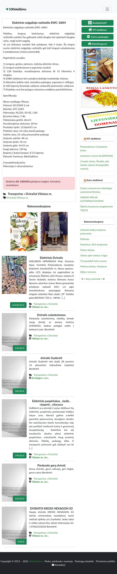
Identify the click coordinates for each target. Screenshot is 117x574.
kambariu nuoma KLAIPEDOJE (96, 155)
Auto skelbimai (95, 180)
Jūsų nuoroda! (92, 278)
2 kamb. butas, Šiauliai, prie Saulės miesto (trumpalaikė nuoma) (94, 165)
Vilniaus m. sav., (40, 307)
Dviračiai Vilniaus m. (17, 197)
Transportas (40, 303)
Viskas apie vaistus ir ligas (93, 255)
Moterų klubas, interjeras (93, 266)
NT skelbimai (94, 138)
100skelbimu (15, 9)
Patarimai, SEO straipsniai (93, 244)
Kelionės (84, 238)
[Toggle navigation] (107, 9)
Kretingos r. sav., (40, 378)
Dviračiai (53, 303)
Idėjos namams (88, 271)
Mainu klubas (87, 249)
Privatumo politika (105, 561)
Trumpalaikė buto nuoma (93, 260)
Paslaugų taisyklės (85, 561)
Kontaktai (58, 564)
